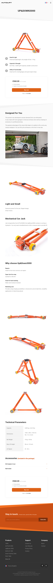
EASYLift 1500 (9, 551)
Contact (43, 546)
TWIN (6, 543)
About (42, 543)
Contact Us (28, 543)
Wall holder (26, 468)
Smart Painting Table (10, 553)
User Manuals (28, 546)
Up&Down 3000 (9, 548)
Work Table (8, 556)
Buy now (26, 90)
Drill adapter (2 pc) (26, 464)
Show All (7, 559)
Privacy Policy (28, 548)
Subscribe (43, 519)
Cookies (27, 551)
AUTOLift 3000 (9, 546)
